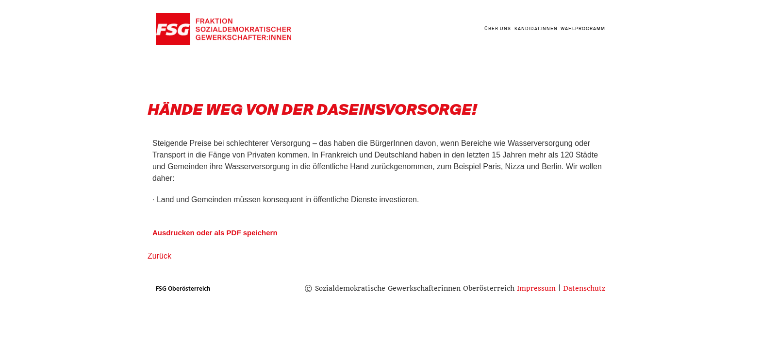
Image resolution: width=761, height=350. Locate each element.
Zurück (159, 256)
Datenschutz (584, 288)
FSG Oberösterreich (183, 288)
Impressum (536, 288)
